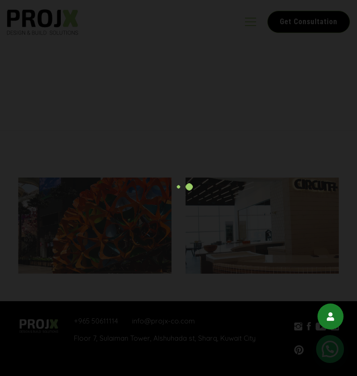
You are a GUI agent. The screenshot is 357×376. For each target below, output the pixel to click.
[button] (330, 316)
